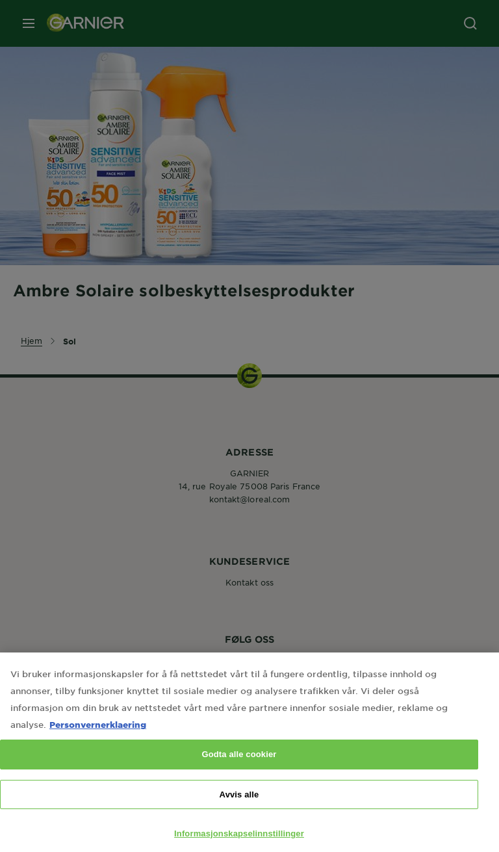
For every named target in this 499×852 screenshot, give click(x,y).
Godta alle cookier (238, 766)
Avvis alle (239, 806)
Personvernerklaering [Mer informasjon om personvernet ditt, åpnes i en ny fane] (97, 736)
